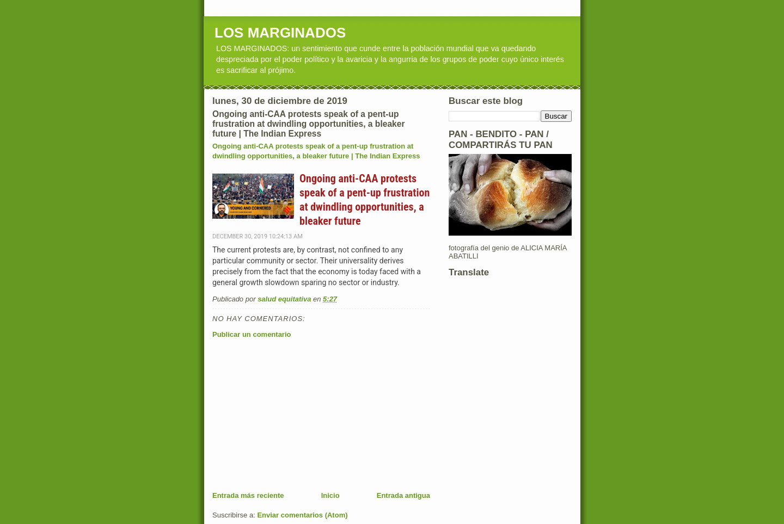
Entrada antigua (403, 495)
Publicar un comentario (251, 334)
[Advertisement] (294, 415)
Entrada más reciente (248, 495)
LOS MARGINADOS (280, 32)
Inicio (330, 495)
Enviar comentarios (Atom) (302, 515)
